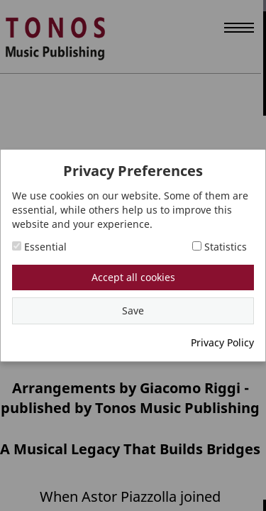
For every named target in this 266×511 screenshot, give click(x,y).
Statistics (219, 246)
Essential (39, 246)
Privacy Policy (222, 342)
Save (133, 310)
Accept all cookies (133, 277)
